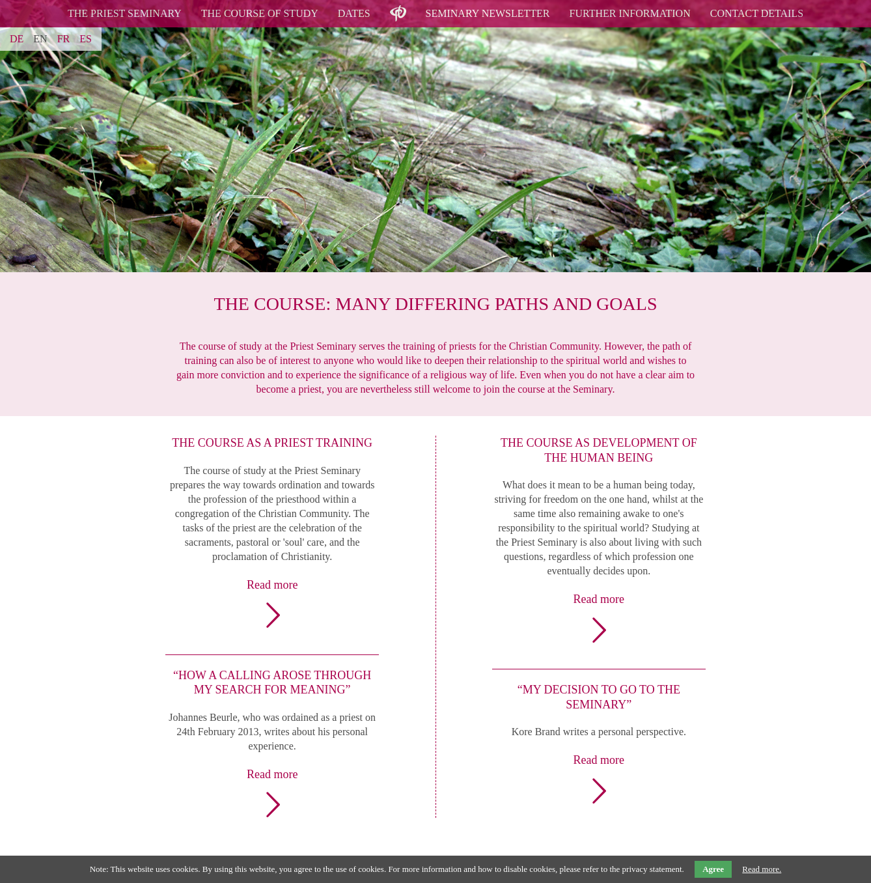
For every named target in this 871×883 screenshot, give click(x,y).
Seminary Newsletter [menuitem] (488, 13)
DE (16, 38)
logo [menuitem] (398, 5)
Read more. (761, 869)
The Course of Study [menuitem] (259, 13)
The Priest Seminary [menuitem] (125, 13)
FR (63, 38)
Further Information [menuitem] (630, 13)
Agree (713, 869)
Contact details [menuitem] (756, 13)
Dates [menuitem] (354, 13)
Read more (272, 584)
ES (85, 38)
